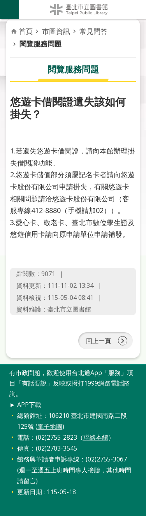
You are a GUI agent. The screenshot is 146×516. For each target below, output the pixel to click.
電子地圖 (49, 426)
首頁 (26, 31)
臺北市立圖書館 (82, 9)
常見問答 (93, 31)
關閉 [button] (9, 9)
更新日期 (29, 492)
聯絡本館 (95, 437)
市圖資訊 (56, 31)
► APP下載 (25, 404)
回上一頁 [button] (98, 340)
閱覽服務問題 (40, 43)
